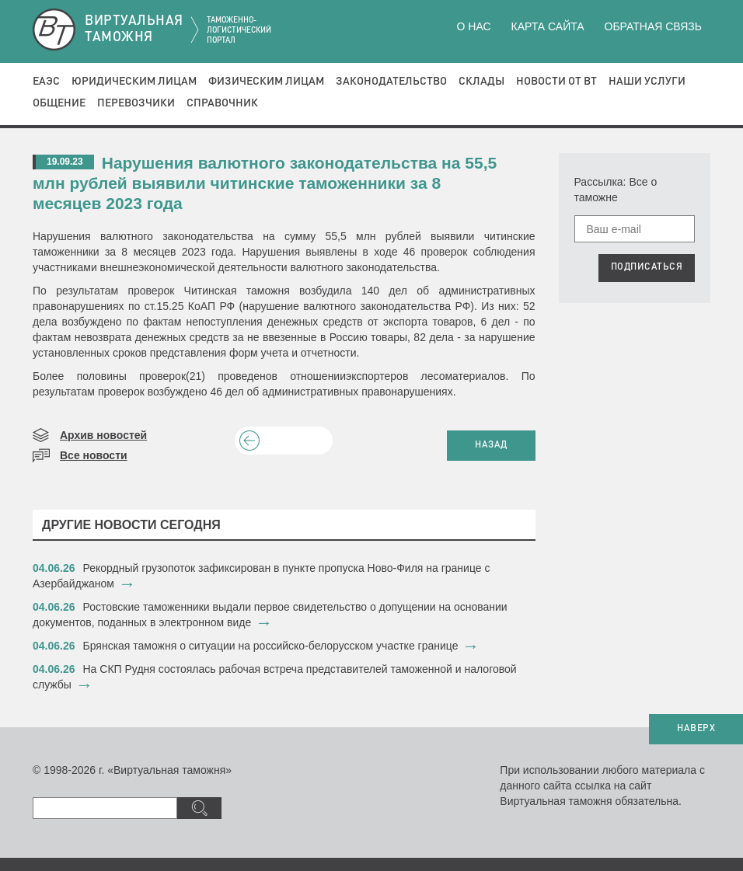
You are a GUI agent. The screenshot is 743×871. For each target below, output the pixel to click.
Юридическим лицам (134, 81)
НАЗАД (491, 445)
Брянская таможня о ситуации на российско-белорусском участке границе (271, 645)
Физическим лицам (266, 81)
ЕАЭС (46, 81)
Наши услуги (647, 81)
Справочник (222, 103)
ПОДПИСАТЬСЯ (647, 267)
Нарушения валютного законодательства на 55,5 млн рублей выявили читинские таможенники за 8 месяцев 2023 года (265, 183)
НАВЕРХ (696, 728)
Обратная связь (653, 26)
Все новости (93, 455)
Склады (481, 81)
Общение (59, 103)
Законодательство (391, 81)
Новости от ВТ (556, 81)
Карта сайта (547, 26)
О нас (474, 26)
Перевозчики (136, 103)
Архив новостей (103, 435)
